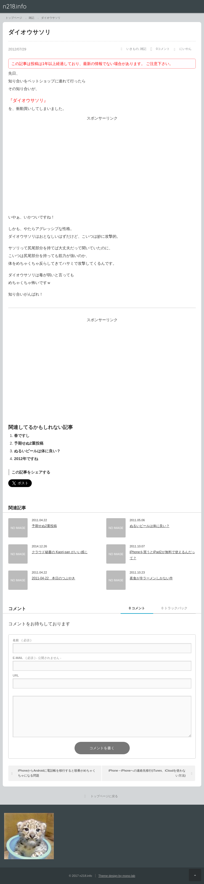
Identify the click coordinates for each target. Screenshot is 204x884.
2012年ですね (26, 458)
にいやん (185, 48)
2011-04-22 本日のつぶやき (53, 578)
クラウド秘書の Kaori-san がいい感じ (60, 552)
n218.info (15, 6)
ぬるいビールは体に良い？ (37, 451)
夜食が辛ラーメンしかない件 (151, 578)
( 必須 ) (22, 640)
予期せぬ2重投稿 (28, 443)
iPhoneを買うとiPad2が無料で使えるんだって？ (162, 555)
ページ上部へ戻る (195, 875)
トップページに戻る (104, 796)
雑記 (143, 48)
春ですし (22, 435)
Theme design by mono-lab (116, 875)
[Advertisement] (102, 168)
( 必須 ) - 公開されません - (37, 657)
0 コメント (137, 608)
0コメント (163, 48)
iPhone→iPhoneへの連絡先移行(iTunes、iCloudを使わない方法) (147, 773)
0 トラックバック (174, 608)
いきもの (132, 48)
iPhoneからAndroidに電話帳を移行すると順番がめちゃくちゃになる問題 (57, 773)
